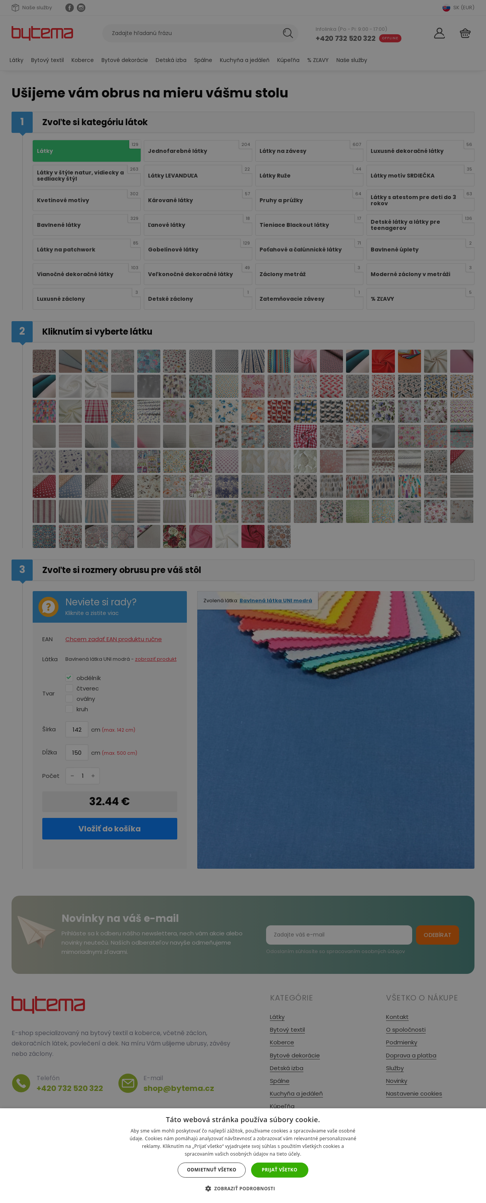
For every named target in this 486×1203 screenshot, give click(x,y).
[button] (243, 1188)
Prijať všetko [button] (280, 1169)
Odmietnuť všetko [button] (211, 1169)
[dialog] (243, 601)
